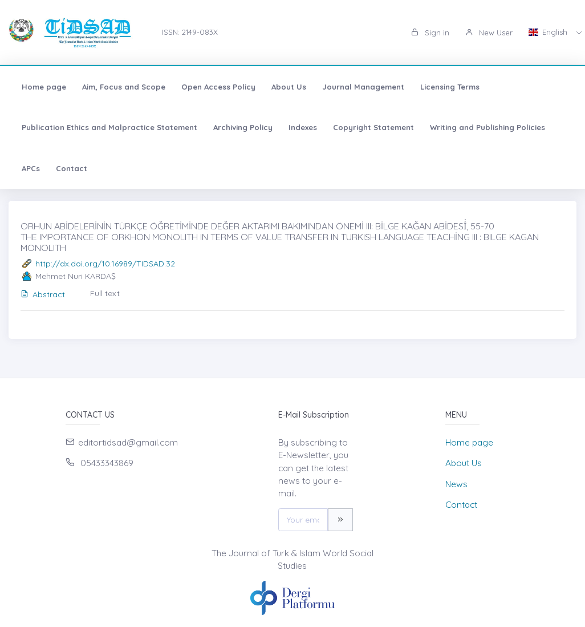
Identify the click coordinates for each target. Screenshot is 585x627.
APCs (31, 168)
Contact (71, 168)
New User (489, 32)
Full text (105, 293)
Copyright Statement (373, 127)
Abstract (43, 294)
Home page (44, 86)
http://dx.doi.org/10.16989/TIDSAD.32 (105, 263)
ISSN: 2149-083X (190, 32)
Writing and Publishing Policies (487, 127)
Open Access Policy (218, 86)
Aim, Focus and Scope (123, 86)
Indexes (303, 127)
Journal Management (363, 86)
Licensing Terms (450, 86)
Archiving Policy (243, 127)
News (456, 484)
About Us (288, 86)
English (549, 32)
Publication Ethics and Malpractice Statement (109, 127)
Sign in (430, 32)
